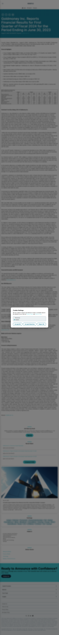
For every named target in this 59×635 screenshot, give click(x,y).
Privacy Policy (29, 314)
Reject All (41, 324)
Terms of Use (38, 314)
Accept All (18, 324)
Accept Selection (30, 324)
